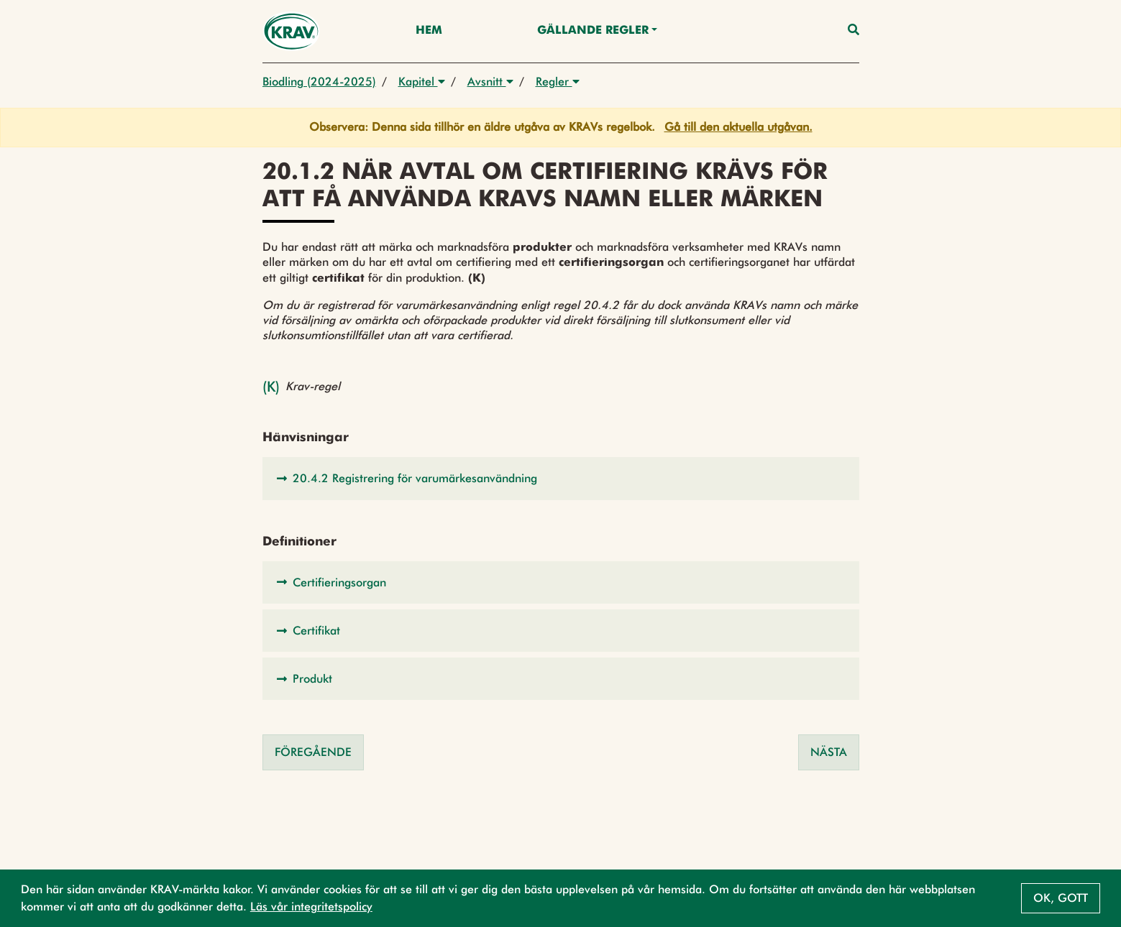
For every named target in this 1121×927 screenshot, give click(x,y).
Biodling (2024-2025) (319, 81)
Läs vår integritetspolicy (311, 906)
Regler (558, 81)
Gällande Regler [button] (593, 31)
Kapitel (421, 81)
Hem (429, 31)
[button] (560, 478)
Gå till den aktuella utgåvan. (738, 127)
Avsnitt (490, 81)
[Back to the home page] (291, 31)
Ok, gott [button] (1060, 898)
